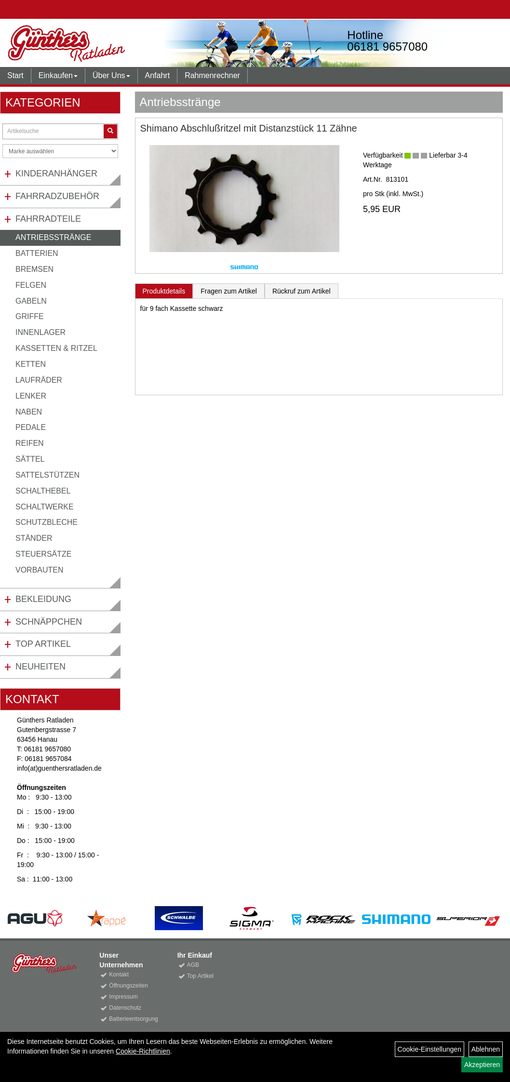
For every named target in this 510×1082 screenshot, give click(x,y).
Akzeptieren (482, 1065)
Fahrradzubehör (57, 196)
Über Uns (111, 75)
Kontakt (119, 974)
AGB (193, 965)
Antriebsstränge (53, 237)
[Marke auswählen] (60, 151)
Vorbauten (39, 570)
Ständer (33, 538)
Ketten (30, 364)
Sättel (29, 459)
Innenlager (40, 332)
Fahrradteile (48, 219)
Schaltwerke (44, 507)
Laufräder (38, 380)
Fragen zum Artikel (229, 291)
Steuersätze (43, 554)
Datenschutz (125, 1007)
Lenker (30, 396)
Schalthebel (42, 491)
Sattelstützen (47, 475)
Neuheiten (40, 666)
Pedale (30, 427)
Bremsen (34, 269)
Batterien (36, 253)
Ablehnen (485, 1049)
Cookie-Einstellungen (429, 1049)
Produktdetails (164, 291)
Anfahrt (157, 75)
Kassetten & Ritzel (56, 348)
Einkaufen (58, 75)
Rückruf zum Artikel (301, 291)
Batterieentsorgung (132, 1018)
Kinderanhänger (56, 173)
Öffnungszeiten (128, 985)
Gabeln (31, 301)
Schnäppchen (48, 622)
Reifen (29, 443)
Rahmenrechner (212, 75)
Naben (28, 412)
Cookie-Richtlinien (143, 1051)
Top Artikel (43, 644)
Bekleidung (43, 599)
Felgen (30, 285)
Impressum (123, 996)
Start (15, 75)
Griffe (29, 316)
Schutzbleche (46, 522)
